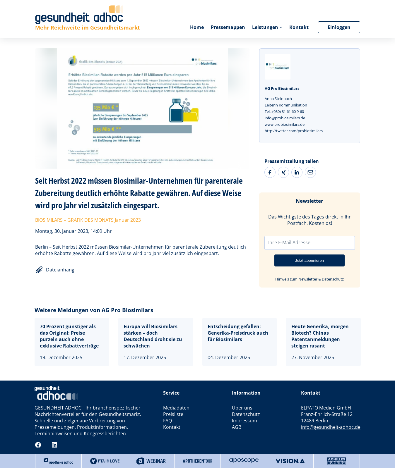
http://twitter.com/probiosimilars (294, 130)
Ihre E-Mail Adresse (289, 242)
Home (197, 27)
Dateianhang (60, 269)
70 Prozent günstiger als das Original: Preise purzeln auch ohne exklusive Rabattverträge (69, 336)
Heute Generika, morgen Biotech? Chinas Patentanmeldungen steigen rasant (320, 336)
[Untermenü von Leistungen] (280, 27)
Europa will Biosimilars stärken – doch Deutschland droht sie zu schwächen (153, 336)
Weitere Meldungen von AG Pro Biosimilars (94, 310)
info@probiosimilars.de (285, 118)
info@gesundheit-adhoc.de (330, 427)
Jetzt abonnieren (309, 260)
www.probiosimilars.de (285, 124)
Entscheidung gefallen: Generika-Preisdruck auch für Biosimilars (238, 333)
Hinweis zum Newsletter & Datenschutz (309, 279)
